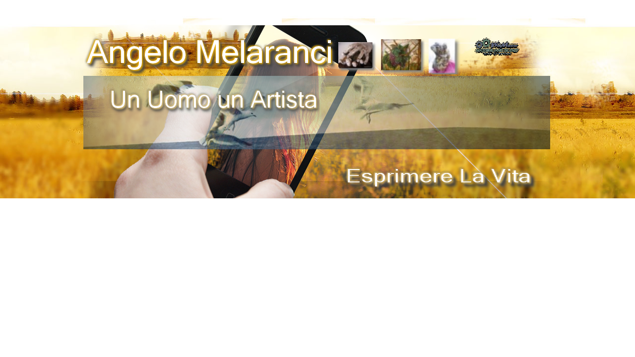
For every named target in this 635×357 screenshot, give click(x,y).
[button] (496, 41)
